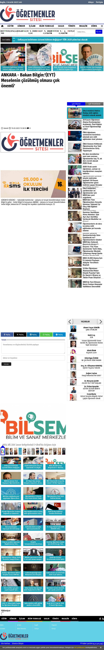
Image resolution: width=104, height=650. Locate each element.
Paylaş (7, 335)
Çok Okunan (76, 104)
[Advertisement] (33, 108)
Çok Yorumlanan (94, 104)
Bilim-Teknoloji (46, 26)
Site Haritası (5, 643)
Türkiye (71, 26)
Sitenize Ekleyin (17, 643)
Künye (91, 2)
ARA (98, 32)
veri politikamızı (79, 647)
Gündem (21, 26)
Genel (6, 128)
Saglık (61, 26)
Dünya (94, 26)
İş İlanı (32, 26)
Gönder (6, 364)
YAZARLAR (85, 321)
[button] (14, 38)
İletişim (99, 2)
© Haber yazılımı (92, 643)
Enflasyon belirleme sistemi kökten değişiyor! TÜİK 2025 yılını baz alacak (52, 39)
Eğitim (10, 26)
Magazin (83, 26)
